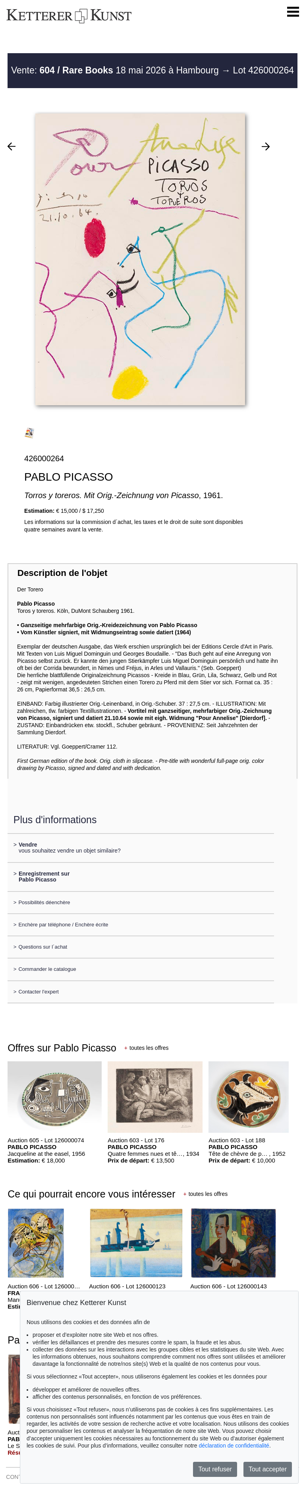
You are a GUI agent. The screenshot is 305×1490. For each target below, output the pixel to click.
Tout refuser (215, 1469)
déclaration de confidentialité (234, 1445)
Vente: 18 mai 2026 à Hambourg (116, 70)
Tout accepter (268, 1469)
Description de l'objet (62, 573)
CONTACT (19, 1477)
